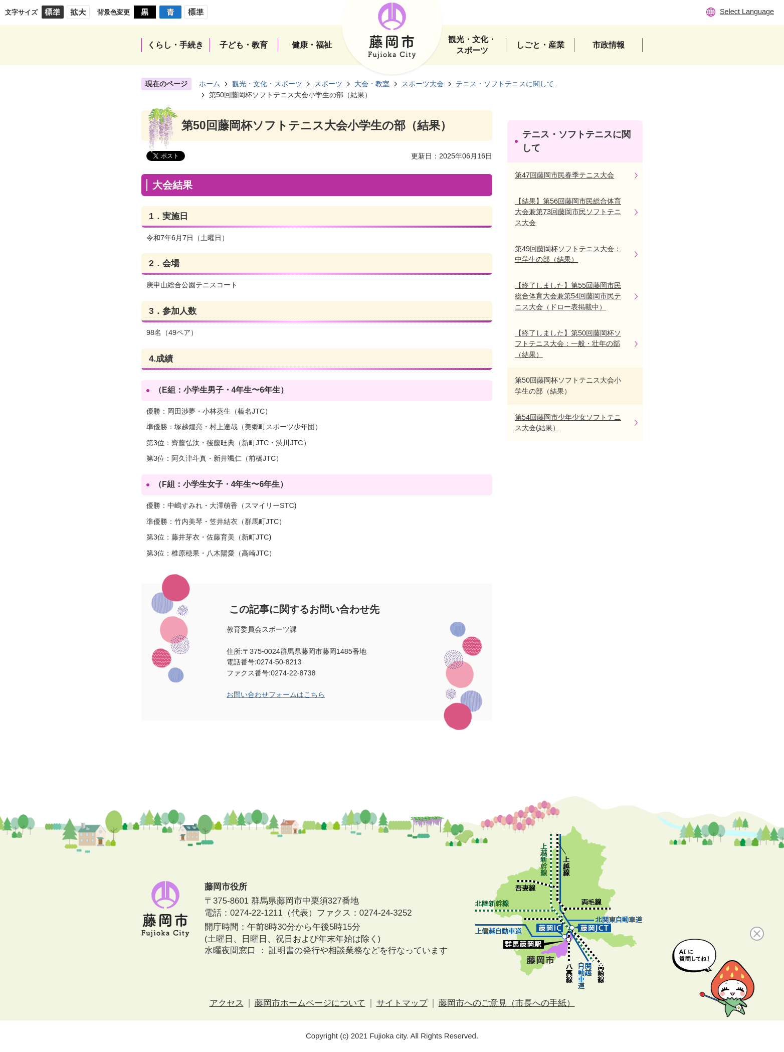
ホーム (209, 84)
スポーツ (328, 84)
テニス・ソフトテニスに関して (505, 84)
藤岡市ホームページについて (310, 1003)
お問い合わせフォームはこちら (276, 694)
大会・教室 (371, 84)
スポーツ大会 (423, 84)
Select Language (747, 12)
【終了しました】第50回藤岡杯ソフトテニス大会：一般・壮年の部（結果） (568, 344)
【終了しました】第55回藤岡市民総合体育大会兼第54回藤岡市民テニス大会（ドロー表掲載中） (568, 296)
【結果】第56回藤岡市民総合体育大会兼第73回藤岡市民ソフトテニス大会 (568, 212)
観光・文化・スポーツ (267, 84)
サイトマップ (402, 1003)
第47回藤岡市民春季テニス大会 (564, 175)
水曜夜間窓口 (230, 950)
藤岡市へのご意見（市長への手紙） (507, 1003)
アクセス (227, 1003)
